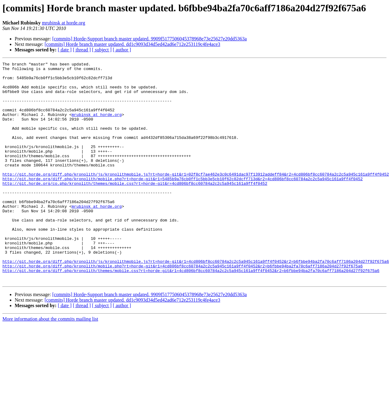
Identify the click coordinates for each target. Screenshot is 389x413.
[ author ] (122, 49)
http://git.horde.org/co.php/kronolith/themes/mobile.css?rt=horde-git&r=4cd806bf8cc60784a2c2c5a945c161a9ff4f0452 (134, 208)
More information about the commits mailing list (50, 363)
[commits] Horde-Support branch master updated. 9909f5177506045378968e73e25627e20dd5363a (149, 38)
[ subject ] (102, 49)
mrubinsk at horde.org (63, 22)
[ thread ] (82, 49)
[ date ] (65, 49)
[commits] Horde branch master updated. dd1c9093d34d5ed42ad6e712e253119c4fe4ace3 (132, 44)
